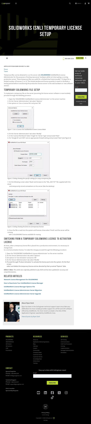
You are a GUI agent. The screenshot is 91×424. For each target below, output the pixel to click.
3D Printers (9, 344)
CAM (7, 348)
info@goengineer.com (16, 375)
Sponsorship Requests (12, 390)
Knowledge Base (37, 359)
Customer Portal (37, 354)
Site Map (46, 420)
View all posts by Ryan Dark (31, 317)
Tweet (6, 71)
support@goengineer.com (17, 384)
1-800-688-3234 (15, 373)
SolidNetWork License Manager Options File (19, 287)
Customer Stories (37, 357)
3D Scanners (9, 346)
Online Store (36, 361)
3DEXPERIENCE (10, 342)
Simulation (63, 352)
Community (36, 350)
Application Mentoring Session (41, 342)
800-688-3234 (69, 59)
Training (35, 363)
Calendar (35, 346)
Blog (34, 344)
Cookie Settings (45, 414)
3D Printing (64, 339)
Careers (35, 348)
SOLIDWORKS (45, 75)
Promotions (9, 350)
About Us (35, 339)
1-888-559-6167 (15, 382)
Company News (37, 352)
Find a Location (10, 388)
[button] (78, 3)
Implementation (65, 348)
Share (6, 69)
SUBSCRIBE (80, 58)
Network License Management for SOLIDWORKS (21, 280)
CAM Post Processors (66, 344)
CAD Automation (65, 342)
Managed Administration (67, 350)
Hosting (63, 346)
